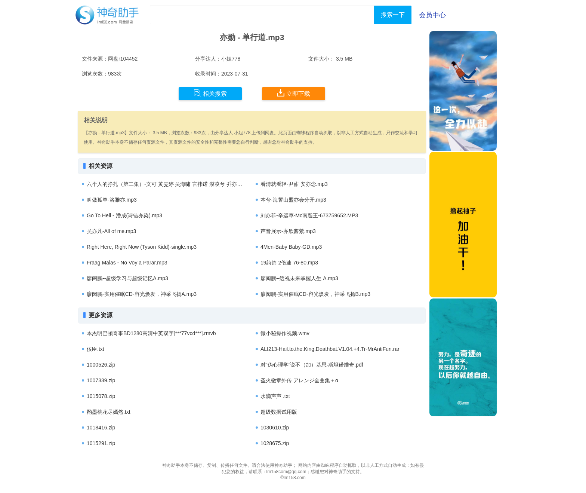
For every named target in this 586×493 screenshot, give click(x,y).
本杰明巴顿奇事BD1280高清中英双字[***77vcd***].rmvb (151, 333)
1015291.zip (101, 443)
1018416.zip (101, 428)
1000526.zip (101, 365)
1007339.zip (101, 380)
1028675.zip (274, 443)
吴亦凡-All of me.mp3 (111, 231)
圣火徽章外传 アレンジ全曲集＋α (299, 380)
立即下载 (293, 93)
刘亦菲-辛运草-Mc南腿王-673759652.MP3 (309, 215)
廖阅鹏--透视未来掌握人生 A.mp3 (299, 278)
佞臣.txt (95, 349)
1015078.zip (101, 396)
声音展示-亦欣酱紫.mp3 (288, 231)
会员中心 (432, 15)
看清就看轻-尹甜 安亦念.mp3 (294, 184)
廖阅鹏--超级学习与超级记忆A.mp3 (127, 278)
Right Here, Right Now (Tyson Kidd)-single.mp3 (142, 247)
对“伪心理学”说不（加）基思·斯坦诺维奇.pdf (311, 365)
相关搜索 (210, 93)
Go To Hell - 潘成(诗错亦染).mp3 (124, 215)
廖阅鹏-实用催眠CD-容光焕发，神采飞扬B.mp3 (315, 294)
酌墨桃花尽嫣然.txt (108, 412)
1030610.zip (274, 428)
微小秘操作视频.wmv (284, 333)
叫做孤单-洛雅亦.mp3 (112, 200)
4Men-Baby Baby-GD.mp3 (291, 247)
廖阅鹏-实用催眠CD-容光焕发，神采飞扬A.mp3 (142, 294)
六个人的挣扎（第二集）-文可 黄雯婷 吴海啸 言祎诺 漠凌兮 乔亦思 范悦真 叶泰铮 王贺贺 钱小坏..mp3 (205, 184)
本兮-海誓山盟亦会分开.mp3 (293, 200)
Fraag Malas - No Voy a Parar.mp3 (127, 263)
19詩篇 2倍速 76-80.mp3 (289, 263)
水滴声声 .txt (275, 396)
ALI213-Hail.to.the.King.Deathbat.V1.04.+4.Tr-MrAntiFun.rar (330, 349)
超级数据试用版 (278, 412)
